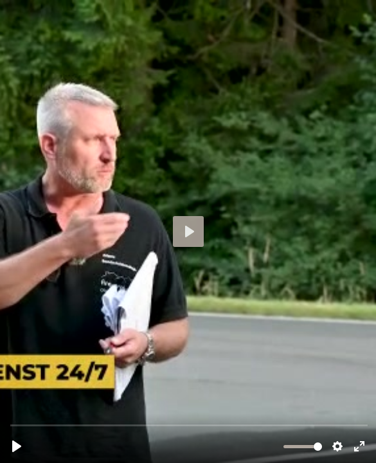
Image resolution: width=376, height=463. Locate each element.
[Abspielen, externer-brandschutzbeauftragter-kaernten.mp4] (16, 446)
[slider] (189, 425)
